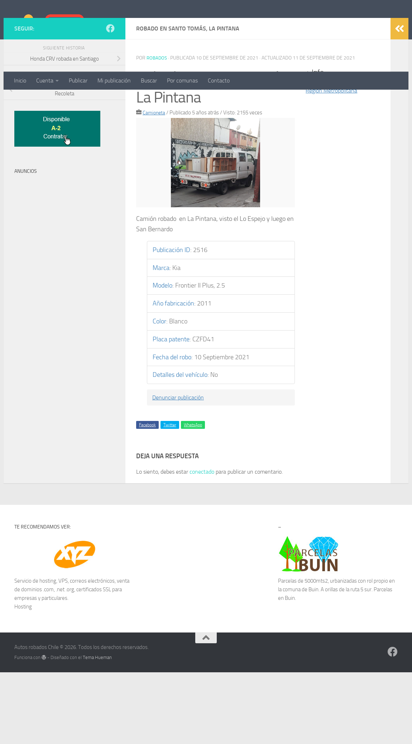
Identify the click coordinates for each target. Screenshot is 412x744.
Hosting (23, 678)
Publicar (78, 80)
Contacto (219, 80)
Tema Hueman (97, 729)
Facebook (147, 496)
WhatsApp (193, 496)
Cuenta (44, 80)
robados (157, 130)
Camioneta (155, 184)
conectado (202, 543)
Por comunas (182, 80)
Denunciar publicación (181, 469)
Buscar (149, 80)
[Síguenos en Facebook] (110, 100)
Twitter (169, 496)
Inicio (20, 80)
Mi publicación (114, 80)
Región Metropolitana (334, 162)
